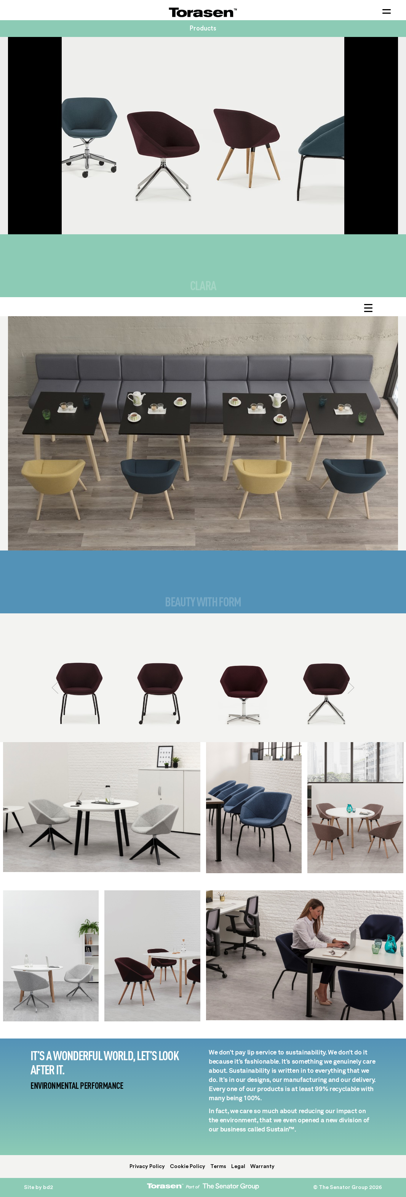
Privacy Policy (147, 1166)
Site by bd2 (38, 1187)
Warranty (262, 1166)
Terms (218, 1166)
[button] (55, 707)
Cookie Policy (187, 1166)
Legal (238, 1166)
